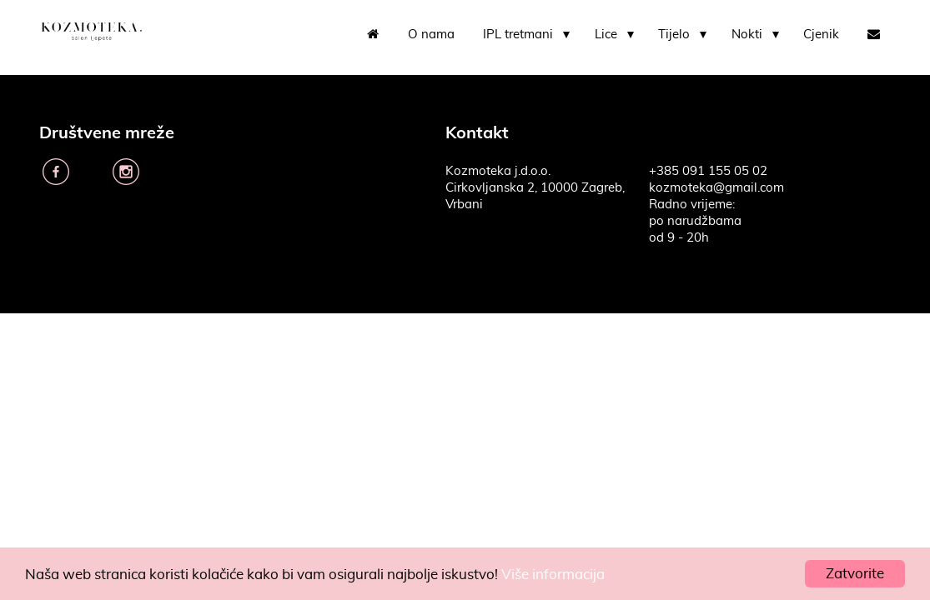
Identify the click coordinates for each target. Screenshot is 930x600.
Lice (606, 34)
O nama (431, 34)
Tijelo (674, 34)
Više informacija (553, 575)
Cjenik (821, 34)
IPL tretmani (518, 34)
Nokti (746, 34)
